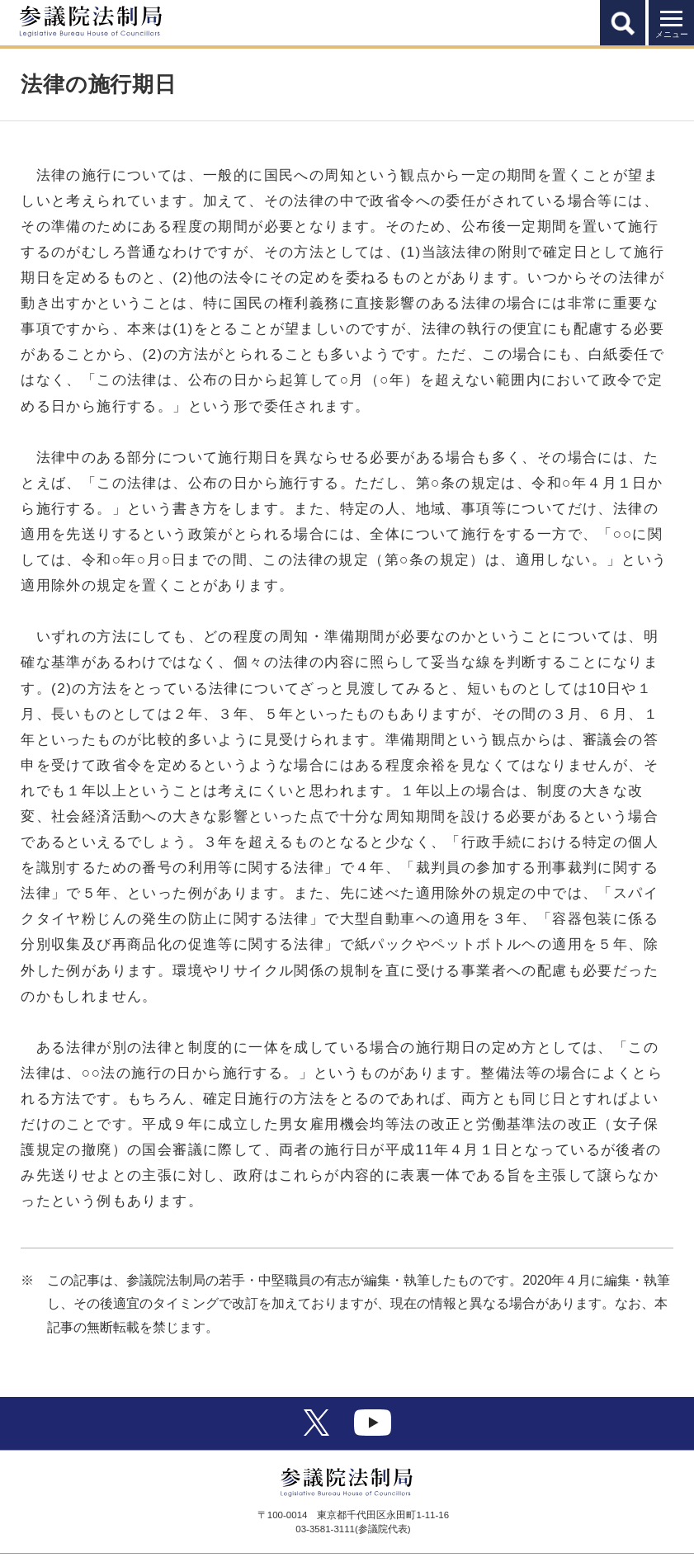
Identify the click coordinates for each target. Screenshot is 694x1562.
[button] (622, 22)
